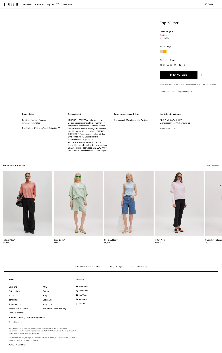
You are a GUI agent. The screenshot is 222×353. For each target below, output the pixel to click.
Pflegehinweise (185, 92)
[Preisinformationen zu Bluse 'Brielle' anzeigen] (78, 243)
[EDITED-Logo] (11, 4)
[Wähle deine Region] (16, 322)
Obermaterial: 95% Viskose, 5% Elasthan (131, 120)
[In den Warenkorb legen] (178, 75)
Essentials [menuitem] (67, 4)
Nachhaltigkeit (74, 114)
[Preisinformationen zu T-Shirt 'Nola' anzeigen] (179, 243)
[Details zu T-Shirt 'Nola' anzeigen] (179, 203)
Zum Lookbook (213, 166)
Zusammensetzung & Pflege (126, 114)
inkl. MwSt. (164, 38)
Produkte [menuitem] (39, 4)
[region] (42, 132)
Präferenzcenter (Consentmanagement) (27, 317)
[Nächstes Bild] (221, 185)
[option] (161, 52)
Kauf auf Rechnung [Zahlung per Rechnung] (209, 84)
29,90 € (158, 243)
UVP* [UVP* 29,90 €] (166, 32)
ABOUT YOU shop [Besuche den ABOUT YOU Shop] (17, 345)
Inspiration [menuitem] (53, 4)
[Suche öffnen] (209, 4)
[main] (111, 132)
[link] (11, 280)
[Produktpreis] (188, 35)
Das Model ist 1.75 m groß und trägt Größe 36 (41, 128)
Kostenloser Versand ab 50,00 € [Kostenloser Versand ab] (172, 84)
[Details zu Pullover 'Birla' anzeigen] (27, 203)
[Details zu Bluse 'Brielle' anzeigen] (78, 203)
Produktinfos (167, 92)
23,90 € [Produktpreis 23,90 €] (163, 35)
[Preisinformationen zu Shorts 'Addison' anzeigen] (129, 243)
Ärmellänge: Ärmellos (31, 123)
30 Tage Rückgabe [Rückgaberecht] (193, 84)
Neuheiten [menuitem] (27, 4)
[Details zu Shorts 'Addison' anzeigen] (129, 203)
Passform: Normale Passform (34, 120)
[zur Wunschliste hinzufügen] (201, 75)
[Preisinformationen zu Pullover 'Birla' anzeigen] (27, 243)
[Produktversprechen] (188, 84)
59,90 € (6, 243)
